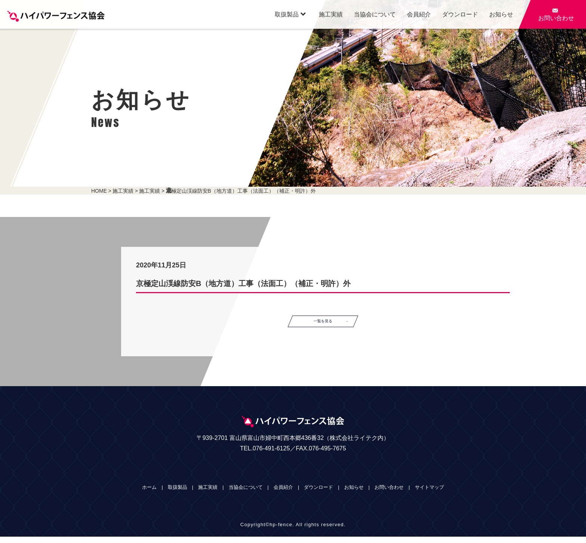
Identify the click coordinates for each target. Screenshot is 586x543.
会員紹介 (419, 14)
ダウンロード (460, 14)
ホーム (149, 493)
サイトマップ (429, 493)
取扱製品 (290, 14)
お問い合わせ (389, 493)
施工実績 (331, 14)
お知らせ (501, 14)
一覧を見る (337, 324)
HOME (99, 191)
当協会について (375, 14)
